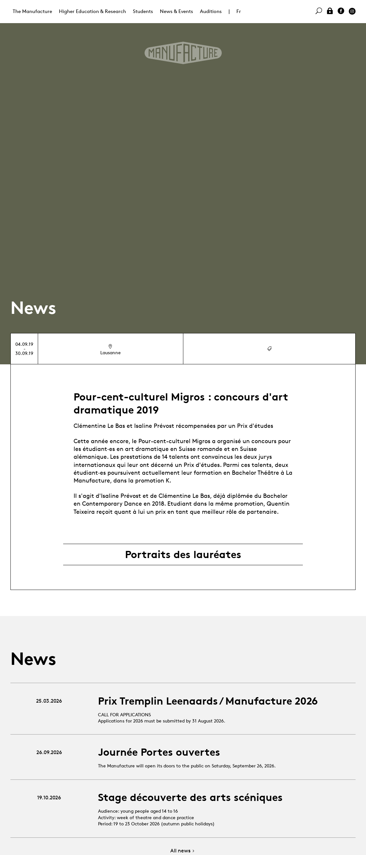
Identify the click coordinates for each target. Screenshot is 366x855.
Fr (238, 11)
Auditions (211, 11)
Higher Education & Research (92, 11)
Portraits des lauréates (183, 554)
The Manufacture (32, 11)
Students (143, 11)
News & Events (176, 11)
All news (183, 851)
